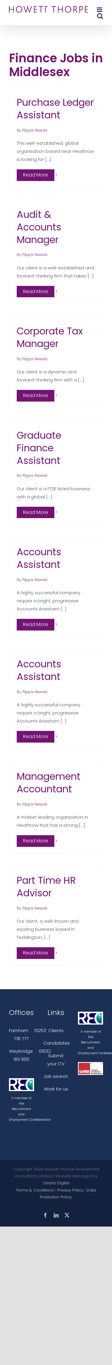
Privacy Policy (70, 1190)
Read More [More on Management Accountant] (35, 840)
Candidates (57, 1043)
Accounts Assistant (39, 558)
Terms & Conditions (35, 1190)
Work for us (56, 1089)
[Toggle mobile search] (100, 16)
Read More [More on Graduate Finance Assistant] (35, 512)
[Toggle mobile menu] (100, 10)
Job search (56, 1076)
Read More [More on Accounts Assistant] (35, 624)
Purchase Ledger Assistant (55, 109)
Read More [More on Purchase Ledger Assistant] (35, 174)
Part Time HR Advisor (46, 887)
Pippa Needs (34, 130)
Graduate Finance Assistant (39, 448)
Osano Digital (56, 1183)
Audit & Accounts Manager (39, 227)
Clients (56, 1030)
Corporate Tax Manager (50, 337)
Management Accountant (48, 783)
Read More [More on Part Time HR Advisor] (35, 952)
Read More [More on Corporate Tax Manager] (35, 395)
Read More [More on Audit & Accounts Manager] (35, 291)
